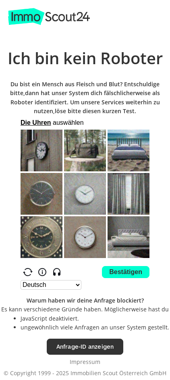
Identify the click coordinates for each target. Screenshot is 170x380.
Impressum (85, 362)
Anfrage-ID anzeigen (85, 346)
